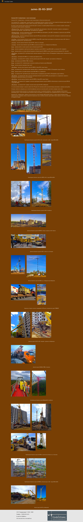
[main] (41, 9)
